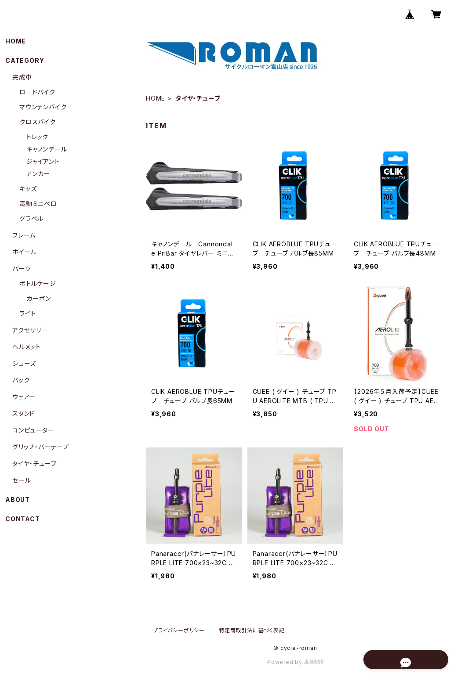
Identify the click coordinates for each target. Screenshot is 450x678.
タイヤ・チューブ (34, 463)
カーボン (38, 298)
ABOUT (17, 499)
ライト (27, 313)
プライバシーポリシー (179, 630)
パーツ (21, 268)
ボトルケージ (37, 283)
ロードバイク (37, 92)
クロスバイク (37, 122)
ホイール (24, 252)
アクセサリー (30, 330)
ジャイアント (43, 161)
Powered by (295, 662)
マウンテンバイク (42, 107)
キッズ (27, 188)
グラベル (31, 218)
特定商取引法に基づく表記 (252, 630)
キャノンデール (46, 149)
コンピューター (33, 430)
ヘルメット (26, 346)
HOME (155, 98)
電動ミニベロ (38, 203)
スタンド (23, 413)
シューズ (24, 363)
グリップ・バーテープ (40, 447)
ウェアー (24, 396)
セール (21, 480)
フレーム (24, 235)
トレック (37, 137)
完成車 (22, 77)
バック (20, 380)
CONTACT (22, 519)
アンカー (38, 173)
